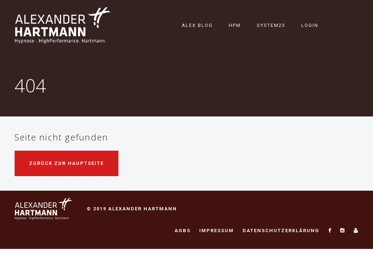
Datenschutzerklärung (281, 230)
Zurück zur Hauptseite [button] (66, 163)
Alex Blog (197, 25)
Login (309, 25)
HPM (235, 25)
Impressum (216, 230)
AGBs (182, 230)
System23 (271, 25)
